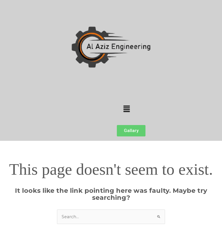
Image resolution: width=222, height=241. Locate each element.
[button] (126, 109)
